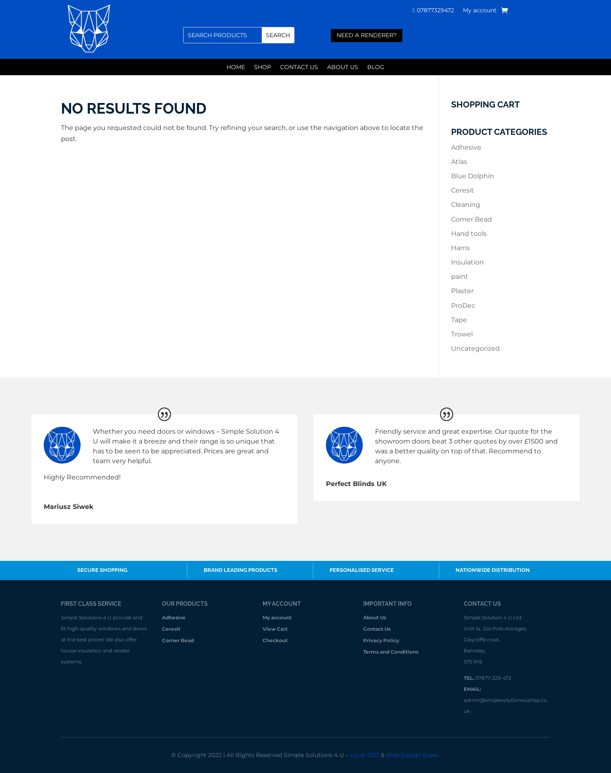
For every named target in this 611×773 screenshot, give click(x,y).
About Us (342, 67)
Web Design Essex (412, 755)
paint (459, 276)
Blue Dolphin (472, 176)
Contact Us (299, 67)
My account (479, 10)
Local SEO (364, 755)
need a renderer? (367, 35)
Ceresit (462, 190)
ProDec (463, 305)
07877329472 (435, 10)
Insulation (467, 262)
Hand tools (469, 234)
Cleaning (465, 204)
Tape (459, 320)
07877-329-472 (493, 678)
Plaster (462, 291)
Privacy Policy (381, 640)
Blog (375, 67)
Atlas (459, 162)
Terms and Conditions (390, 652)
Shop (262, 67)
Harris (460, 248)
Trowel (462, 334)
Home (236, 67)
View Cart (275, 629)
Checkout (275, 640)
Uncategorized (475, 348)
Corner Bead (471, 219)
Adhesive (466, 147)
